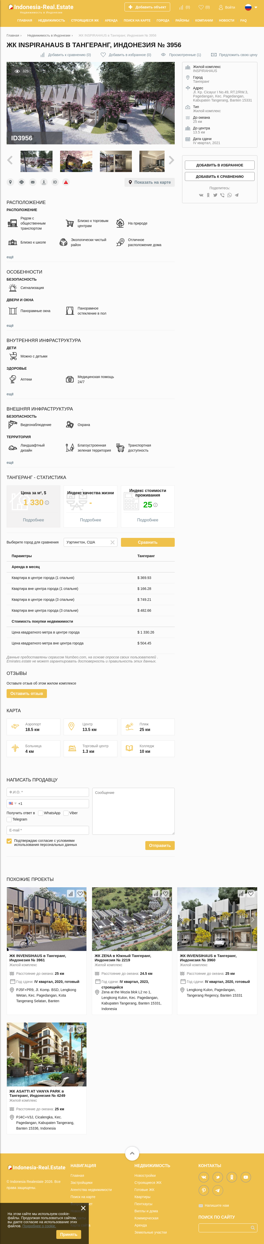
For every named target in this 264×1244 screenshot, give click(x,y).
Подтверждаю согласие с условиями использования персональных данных (45, 841)
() (188, 7)
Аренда (140, 1223)
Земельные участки (150, 1231)
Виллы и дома (146, 1209)
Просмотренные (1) (185, 55)
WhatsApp (52, 811)
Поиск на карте (83, 1195)
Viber (73, 811)
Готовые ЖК (144, 1188)
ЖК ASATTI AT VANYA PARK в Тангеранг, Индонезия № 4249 (37, 1091)
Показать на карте (152, 180)
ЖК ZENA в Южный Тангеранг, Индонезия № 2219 (123, 956)
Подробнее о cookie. (39, 1226)
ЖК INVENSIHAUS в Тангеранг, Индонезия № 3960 (208, 956)
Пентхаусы (143, 1202)
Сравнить (147, 540)
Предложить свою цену (238, 55)
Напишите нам (217, 1204)
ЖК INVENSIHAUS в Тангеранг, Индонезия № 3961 (37, 956)
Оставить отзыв (26, 692)
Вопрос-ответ (82, 1202)
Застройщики (81, 1181)
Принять (68, 1234)
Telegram (20, 817)
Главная (77, 1174)
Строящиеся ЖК (147, 1181)
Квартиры (142, 1195)
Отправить (160, 844)
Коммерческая (146, 1216)
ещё (10, 255)
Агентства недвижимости (91, 1188)
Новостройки (145, 1174)
